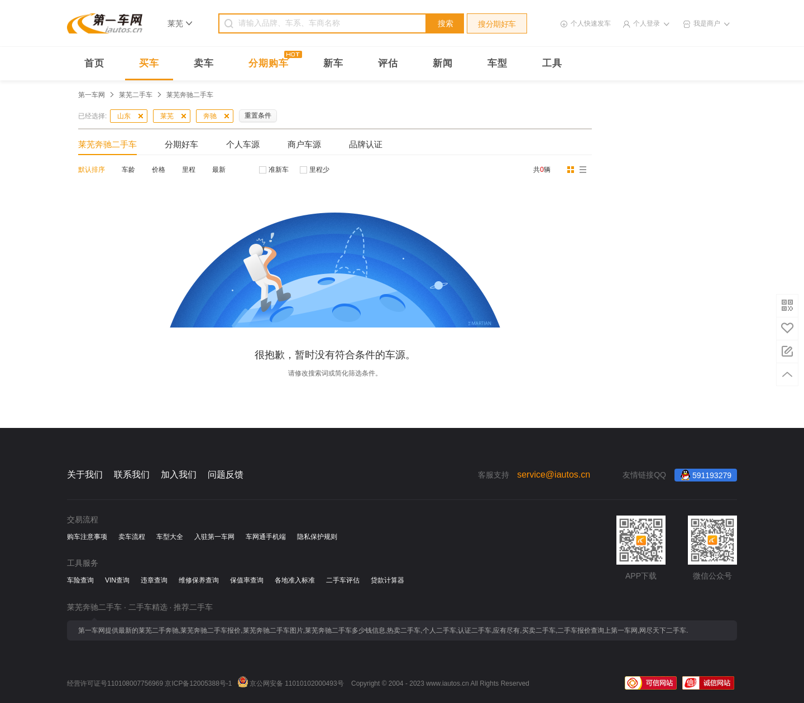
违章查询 (154, 580)
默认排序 (91, 170)
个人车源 (243, 144)
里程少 (319, 170)
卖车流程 (131, 537)
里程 (188, 170)
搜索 (445, 23)
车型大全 (169, 537)
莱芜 (167, 116)
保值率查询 (247, 580)
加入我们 (179, 474)
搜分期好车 (497, 24)
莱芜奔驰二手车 (107, 144)
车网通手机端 (266, 537)
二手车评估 (343, 580)
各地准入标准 (295, 580)
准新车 (279, 170)
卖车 (204, 63)
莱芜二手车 (135, 95)
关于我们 (85, 474)
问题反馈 (225, 474)
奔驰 (210, 116)
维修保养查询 (199, 580)
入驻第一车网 (214, 537)
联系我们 (132, 474)
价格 (158, 170)
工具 (552, 63)
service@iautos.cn (553, 474)
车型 (497, 63)
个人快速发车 (591, 23)
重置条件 (258, 115)
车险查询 (80, 580)
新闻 (443, 63)
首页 (94, 63)
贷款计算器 (387, 580)
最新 (219, 170)
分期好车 (181, 144)
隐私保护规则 (317, 537)
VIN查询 (117, 580)
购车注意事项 (87, 537)
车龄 (128, 170)
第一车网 (91, 95)
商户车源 (304, 144)
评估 (388, 63)
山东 (124, 116)
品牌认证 (365, 144)
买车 (149, 63)
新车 (333, 63)
